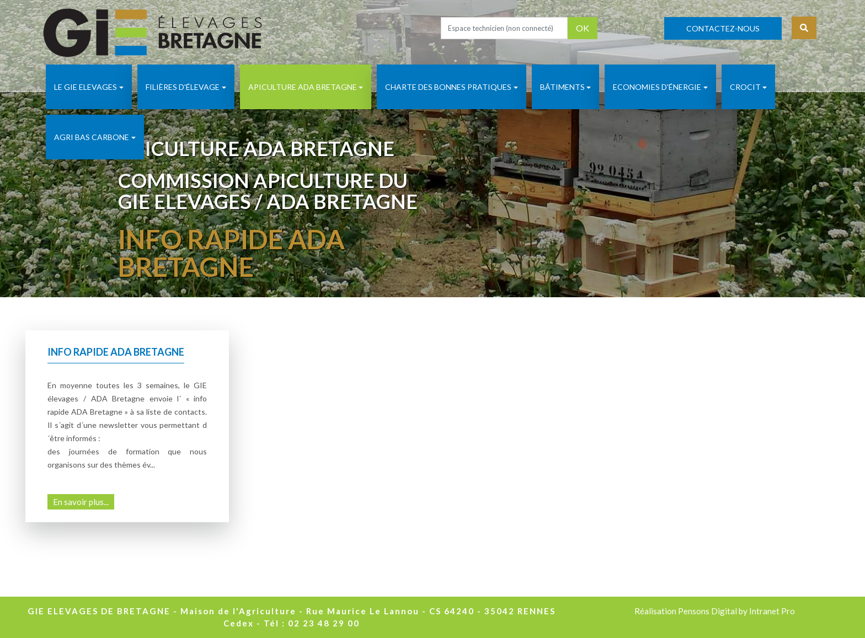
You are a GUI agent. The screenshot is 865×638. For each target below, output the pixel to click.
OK (582, 28)
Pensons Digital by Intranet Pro (736, 611)
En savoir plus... (81, 502)
